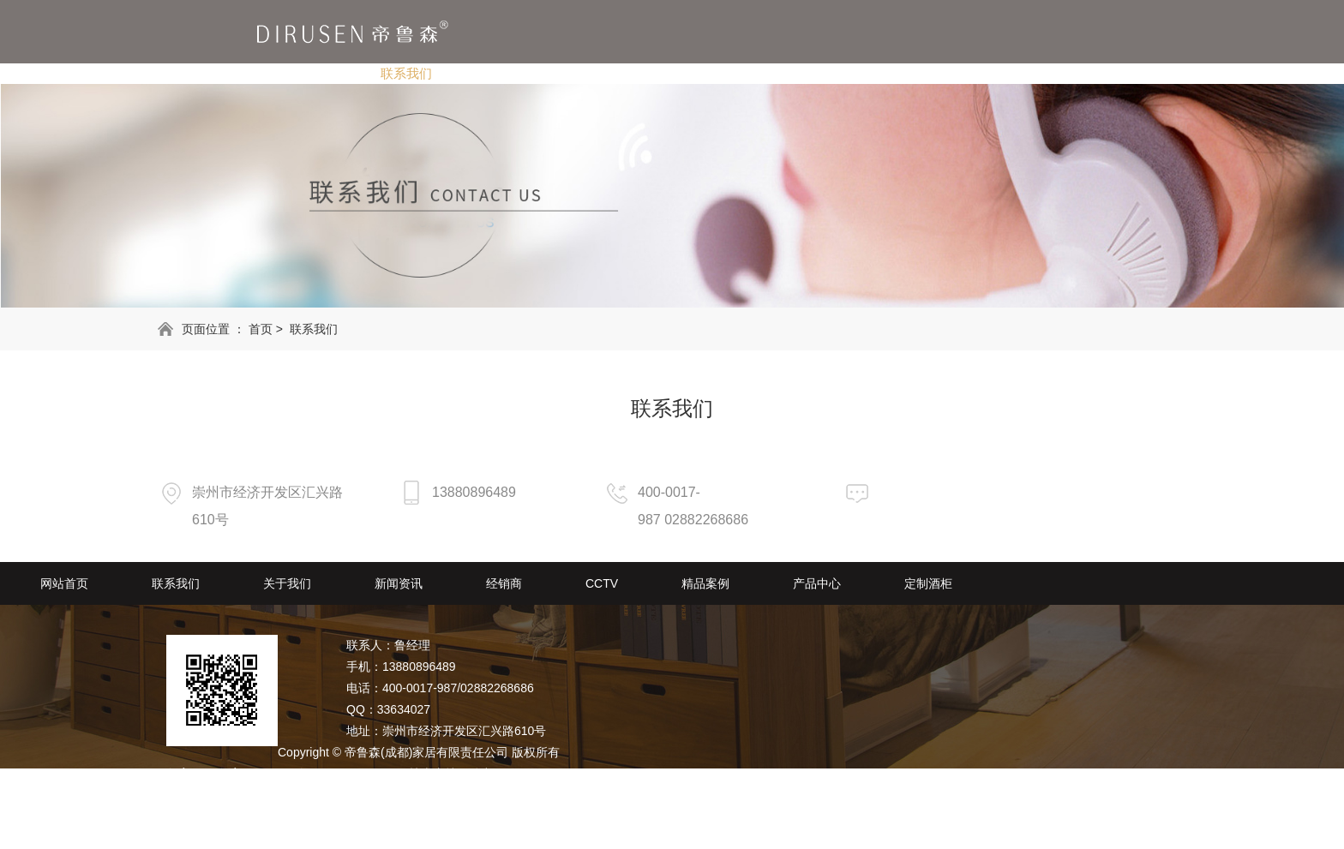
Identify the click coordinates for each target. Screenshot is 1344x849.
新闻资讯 (598, 73)
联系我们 (406, 73)
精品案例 (857, 73)
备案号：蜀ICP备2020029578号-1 (308, 773)
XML (271, 795)
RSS (237, 795)
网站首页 (310, 73)
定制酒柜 (1049, 73)
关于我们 (502, 73)
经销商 (688, 73)
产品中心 (953, 73)
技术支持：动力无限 (463, 773)
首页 (261, 329)
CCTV (769, 73)
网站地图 (190, 795)
